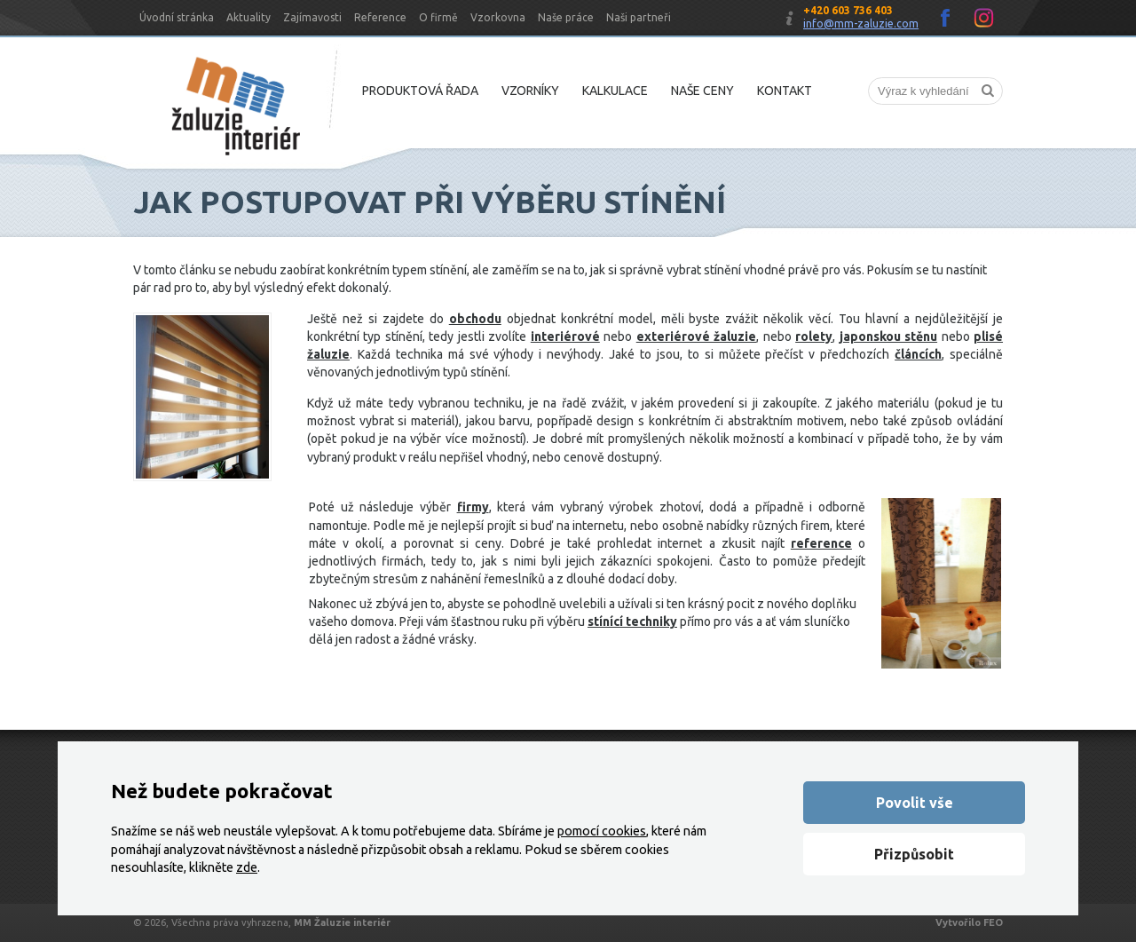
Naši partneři (638, 17)
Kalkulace (615, 90)
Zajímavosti (312, 17)
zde (246, 867)
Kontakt (784, 90)
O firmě (438, 17)
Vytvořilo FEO (969, 922)
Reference (380, 17)
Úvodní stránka (176, 17)
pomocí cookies (601, 831)
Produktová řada (420, 90)
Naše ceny (702, 90)
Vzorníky (530, 90)
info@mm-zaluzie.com (861, 23)
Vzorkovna (497, 17)
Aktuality (248, 17)
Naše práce (566, 17)
